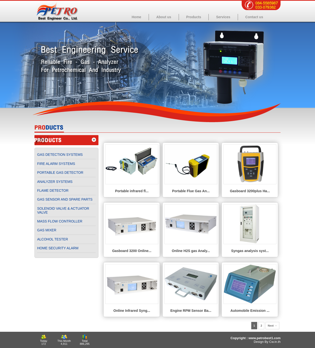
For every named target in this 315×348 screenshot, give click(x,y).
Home (136, 17)
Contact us (254, 17)
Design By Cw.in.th (267, 342)
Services (223, 17)
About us (163, 17)
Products (193, 17)
